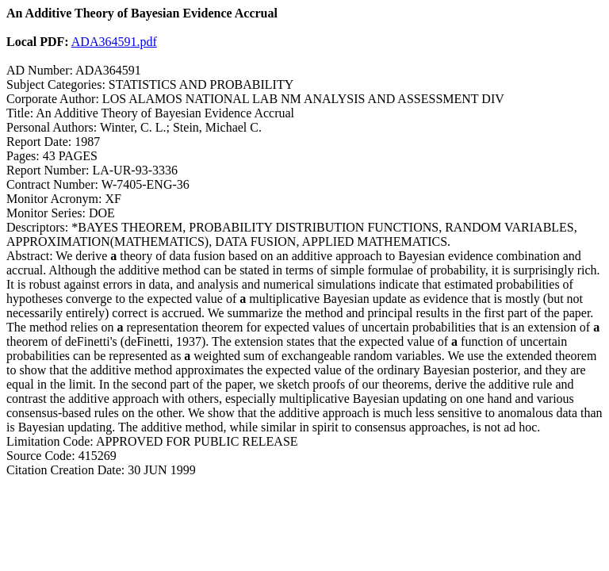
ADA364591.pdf (114, 41)
